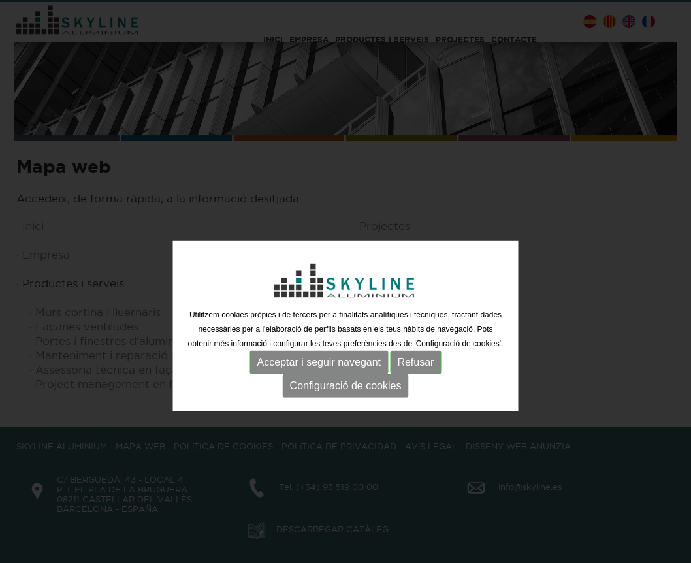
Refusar (415, 387)
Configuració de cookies (346, 410)
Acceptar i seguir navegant (319, 387)
